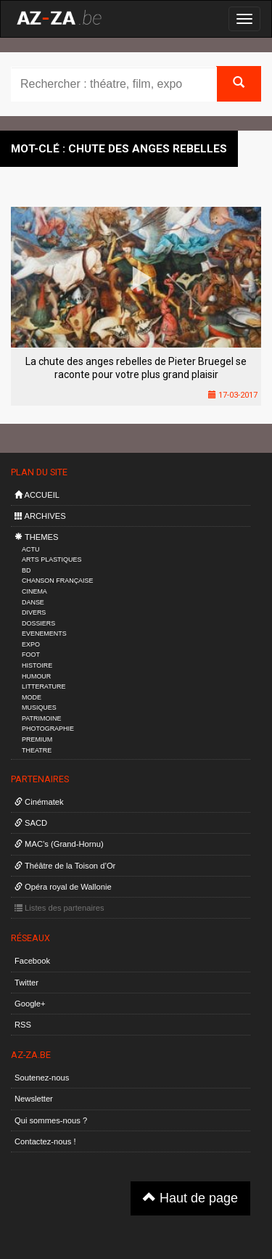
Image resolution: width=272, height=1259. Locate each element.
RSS (23, 1024)
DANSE (33, 602)
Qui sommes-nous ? (51, 1120)
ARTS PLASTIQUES (51, 559)
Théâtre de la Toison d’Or (65, 865)
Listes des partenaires (59, 907)
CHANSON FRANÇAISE (58, 580)
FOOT (31, 654)
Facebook (32, 960)
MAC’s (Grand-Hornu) (59, 844)
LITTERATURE (44, 686)
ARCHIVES (40, 516)
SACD (31, 823)
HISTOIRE (37, 665)
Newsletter (34, 1098)
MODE (31, 697)
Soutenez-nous (42, 1077)
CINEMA (34, 591)
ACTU (30, 549)
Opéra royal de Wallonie (63, 886)
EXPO (31, 644)
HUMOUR (36, 676)
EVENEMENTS (44, 633)
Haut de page (190, 1197)
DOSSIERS (38, 623)
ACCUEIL (37, 495)
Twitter (26, 982)
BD (26, 570)
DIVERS (34, 612)
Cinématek (39, 801)
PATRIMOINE (41, 718)
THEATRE (36, 750)
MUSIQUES (39, 707)
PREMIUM (37, 739)
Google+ (30, 1003)
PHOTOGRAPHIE (48, 728)
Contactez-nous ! (45, 1141)
